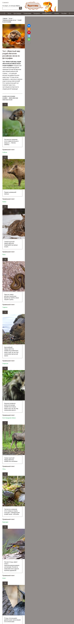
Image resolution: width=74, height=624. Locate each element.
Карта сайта (43, 621)
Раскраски (37, 13)
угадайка (19, 72)
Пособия (63, 13)
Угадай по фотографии (35, 18)
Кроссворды (17, 13)
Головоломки (27, 13)
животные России (39, 72)
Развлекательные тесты (20, 18)
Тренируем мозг (47, 13)
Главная (5, 18)
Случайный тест (11, 566)
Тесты (9, 13)
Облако (34, 621)
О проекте (5, 2)
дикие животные (27, 72)
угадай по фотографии (8, 72)
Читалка (56, 13)
